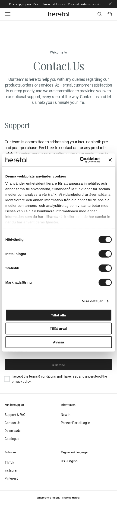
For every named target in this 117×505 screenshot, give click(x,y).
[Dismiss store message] (110, 4)
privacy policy (21, 381)
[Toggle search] (100, 14)
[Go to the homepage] (58, 14)
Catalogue (12, 439)
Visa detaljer (92, 301)
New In (65, 415)
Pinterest (11, 478)
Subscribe (58, 365)
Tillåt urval (58, 329)
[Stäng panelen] (110, 160)
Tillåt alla (58, 315)
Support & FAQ (15, 415)
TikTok (9, 462)
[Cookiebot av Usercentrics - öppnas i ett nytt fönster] (79, 160)
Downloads (13, 431)
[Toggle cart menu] (109, 14)
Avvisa (58, 342)
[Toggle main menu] (8, 14)
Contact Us (12, 423)
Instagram (12, 470)
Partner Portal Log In (75, 423)
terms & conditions (42, 376)
